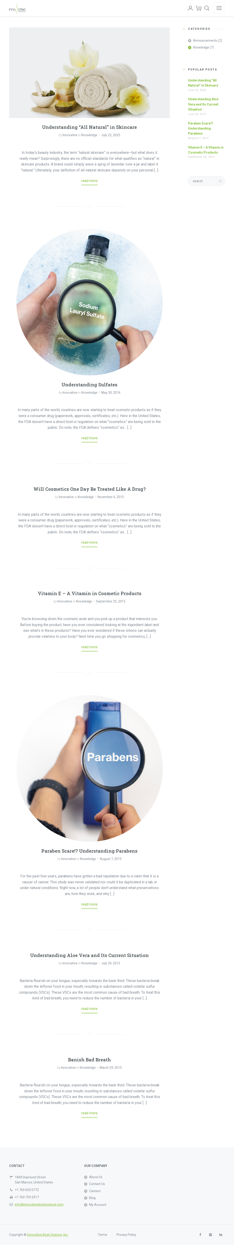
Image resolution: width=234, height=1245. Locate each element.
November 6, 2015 (111, 497)
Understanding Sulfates (89, 385)
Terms (102, 1235)
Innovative (70, 135)
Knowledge (89, 135)
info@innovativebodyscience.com (39, 1204)
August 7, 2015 (111, 859)
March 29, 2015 (111, 1067)
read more (89, 181)
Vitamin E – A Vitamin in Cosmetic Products (89, 593)
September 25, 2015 (110, 601)
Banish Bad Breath (89, 1060)
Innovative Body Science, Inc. (47, 1235)
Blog (92, 1198)
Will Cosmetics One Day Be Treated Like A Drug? (89, 489)
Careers (95, 1191)
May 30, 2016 (110, 392)
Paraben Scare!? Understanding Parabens (89, 851)
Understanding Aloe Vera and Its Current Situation (89, 955)
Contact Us (97, 1184)
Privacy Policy (126, 1235)
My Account (97, 1205)
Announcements (205, 40)
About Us (95, 1177)
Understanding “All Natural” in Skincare (89, 127)
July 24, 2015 (110, 963)
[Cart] (198, 8)
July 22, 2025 (110, 135)
